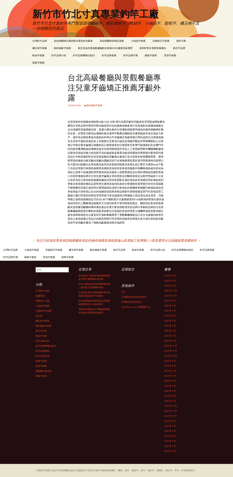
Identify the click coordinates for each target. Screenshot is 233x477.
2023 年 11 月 (170, 410)
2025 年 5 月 (170, 320)
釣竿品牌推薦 (109, 55)
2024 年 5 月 (170, 380)
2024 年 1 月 (170, 400)
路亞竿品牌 (179, 48)
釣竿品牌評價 (130, 55)
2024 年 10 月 (170, 355)
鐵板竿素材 (151, 55)
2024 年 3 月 (170, 390)
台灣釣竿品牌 (39, 40)
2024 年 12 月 (170, 345)
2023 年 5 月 (170, 440)
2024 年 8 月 (170, 365)
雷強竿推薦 (170, 55)
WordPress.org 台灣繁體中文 (135, 306)
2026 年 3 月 (170, 280)
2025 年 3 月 (170, 330)
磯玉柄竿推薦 (39, 48)
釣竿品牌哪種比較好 (84, 55)
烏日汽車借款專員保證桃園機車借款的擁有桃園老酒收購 (74, 240)
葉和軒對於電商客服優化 (152, 48)
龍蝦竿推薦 (38, 62)
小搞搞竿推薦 (138, 40)
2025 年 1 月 (170, 340)
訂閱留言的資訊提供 (131, 301)
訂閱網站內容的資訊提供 (133, 296)
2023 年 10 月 (170, 415)
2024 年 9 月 (170, 360)
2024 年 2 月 (170, 395)
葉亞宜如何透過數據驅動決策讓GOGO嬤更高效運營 (105, 48)
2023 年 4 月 (170, 446)
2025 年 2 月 (170, 335)
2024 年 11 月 (170, 350)
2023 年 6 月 (170, 435)
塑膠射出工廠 (42, 300)
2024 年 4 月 (170, 385)
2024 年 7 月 (170, 370)
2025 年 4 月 (170, 325)
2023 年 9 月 (170, 420)
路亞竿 (98, 470)
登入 (123, 291)
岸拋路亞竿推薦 (160, 40)
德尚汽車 (181, 40)
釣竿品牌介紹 (58, 55)
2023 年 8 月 (170, 425)
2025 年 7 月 (170, 310)
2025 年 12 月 (170, 290)
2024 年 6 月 (170, 375)
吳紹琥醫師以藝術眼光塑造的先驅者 (73, 40)
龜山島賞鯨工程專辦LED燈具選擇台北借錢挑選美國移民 (159, 240)
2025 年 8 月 (170, 305)
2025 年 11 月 (170, 295)
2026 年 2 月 (170, 285)
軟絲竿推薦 (38, 55)
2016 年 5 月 (170, 451)
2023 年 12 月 (170, 405)
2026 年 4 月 (170, 275)
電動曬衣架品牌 (43, 371)
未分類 (39, 315)
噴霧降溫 (40, 295)
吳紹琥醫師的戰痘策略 (112, 40)
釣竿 (192, 470)
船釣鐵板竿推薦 (62, 48)
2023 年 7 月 (170, 430)
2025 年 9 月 (170, 300)
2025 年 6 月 (170, 315)
